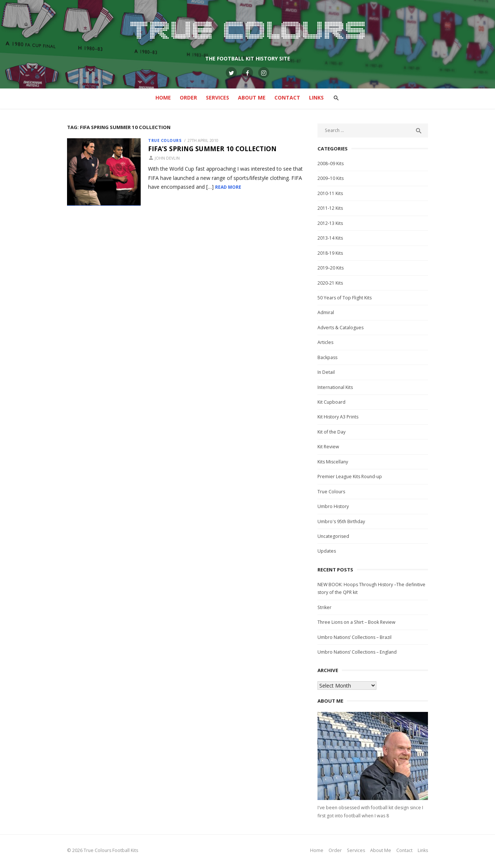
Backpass (327, 357)
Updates (326, 551)
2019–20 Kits (330, 268)
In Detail (326, 372)
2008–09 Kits (330, 163)
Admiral (325, 312)
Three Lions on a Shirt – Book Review (356, 622)
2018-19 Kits (330, 253)
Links (316, 97)
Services (217, 97)
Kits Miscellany (332, 462)
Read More (228, 187)
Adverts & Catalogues (340, 327)
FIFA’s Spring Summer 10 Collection (212, 148)
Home (163, 97)
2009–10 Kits (330, 178)
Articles (325, 342)
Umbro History (333, 506)
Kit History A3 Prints (337, 417)
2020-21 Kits (330, 283)
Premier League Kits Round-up (349, 476)
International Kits (335, 387)
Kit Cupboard (331, 402)
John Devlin (167, 158)
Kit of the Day (331, 432)
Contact (287, 97)
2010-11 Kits (330, 193)
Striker (324, 607)
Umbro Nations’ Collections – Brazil (354, 637)
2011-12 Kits (330, 208)
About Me (252, 97)
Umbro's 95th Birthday (341, 521)
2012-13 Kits (330, 223)
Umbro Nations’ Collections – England (357, 652)
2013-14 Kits (330, 238)
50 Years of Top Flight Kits (344, 298)
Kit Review (328, 447)
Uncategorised (333, 536)
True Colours (165, 140)
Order (188, 97)
